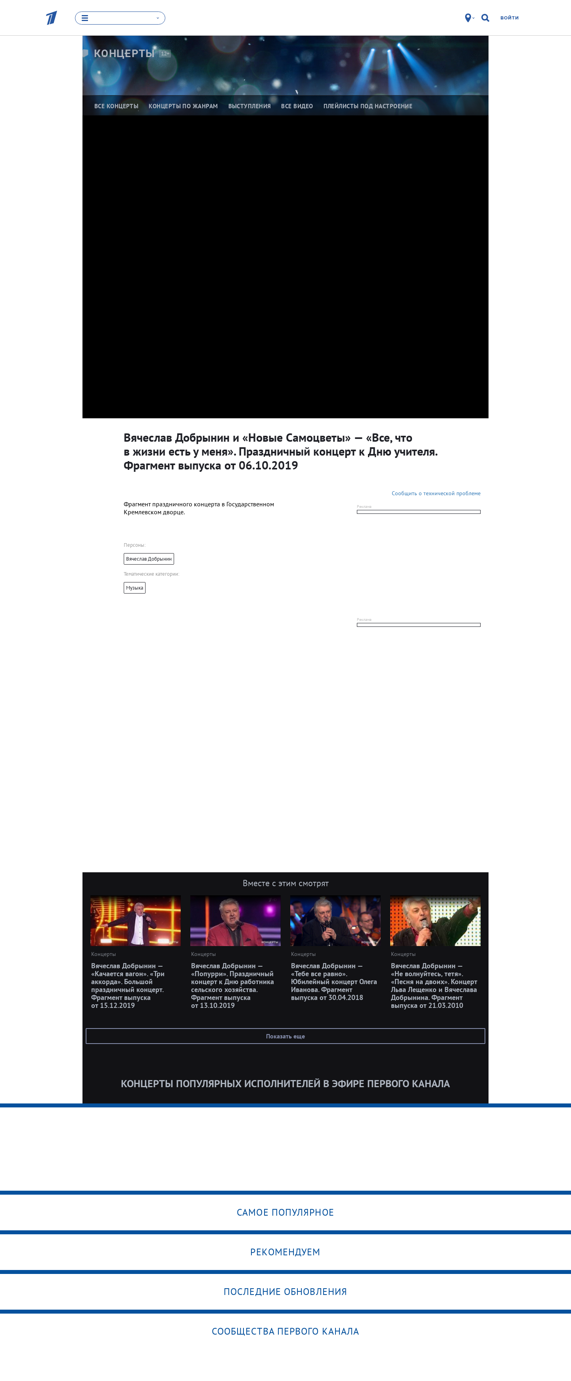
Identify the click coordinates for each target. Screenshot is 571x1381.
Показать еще (285, 1036)
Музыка (134, 587)
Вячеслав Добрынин (149, 558)
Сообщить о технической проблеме (436, 493)
